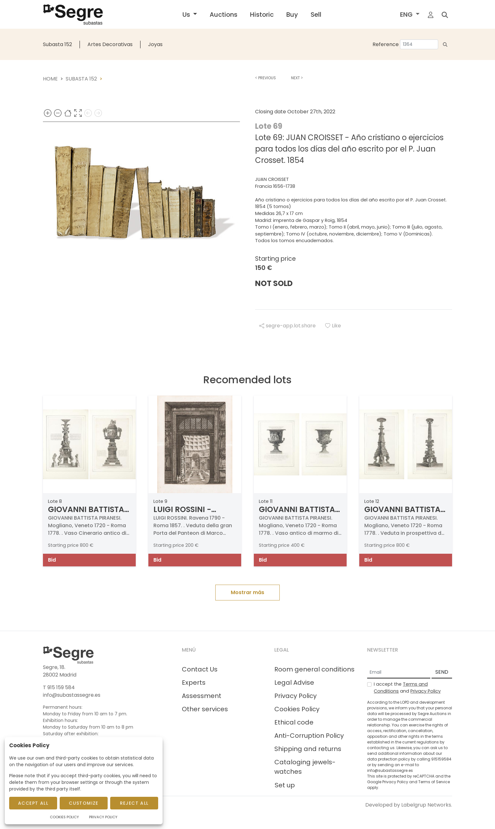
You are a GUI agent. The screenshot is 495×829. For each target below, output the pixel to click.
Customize (83, 803)
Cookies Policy (296, 709)
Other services (205, 709)
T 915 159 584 (59, 687)
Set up (285, 785)
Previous (265, 78)
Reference (386, 44)
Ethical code (293, 722)
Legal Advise (294, 682)
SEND (441, 672)
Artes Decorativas (110, 44)
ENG (407, 14)
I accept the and (407, 687)
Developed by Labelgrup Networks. (408, 804)
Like (333, 325)
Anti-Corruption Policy (309, 735)
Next (297, 78)
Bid (52, 560)
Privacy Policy (295, 695)
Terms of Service (434, 781)
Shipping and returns (307, 748)
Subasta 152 (57, 44)
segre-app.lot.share (287, 325)
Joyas (155, 44)
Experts (194, 682)
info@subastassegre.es (71, 695)
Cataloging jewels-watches (305, 767)
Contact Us (200, 669)
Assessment (201, 695)
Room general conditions (314, 669)
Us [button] (187, 14)
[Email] (398, 672)
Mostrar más (247, 592)
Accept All (33, 803)
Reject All (134, 803)
